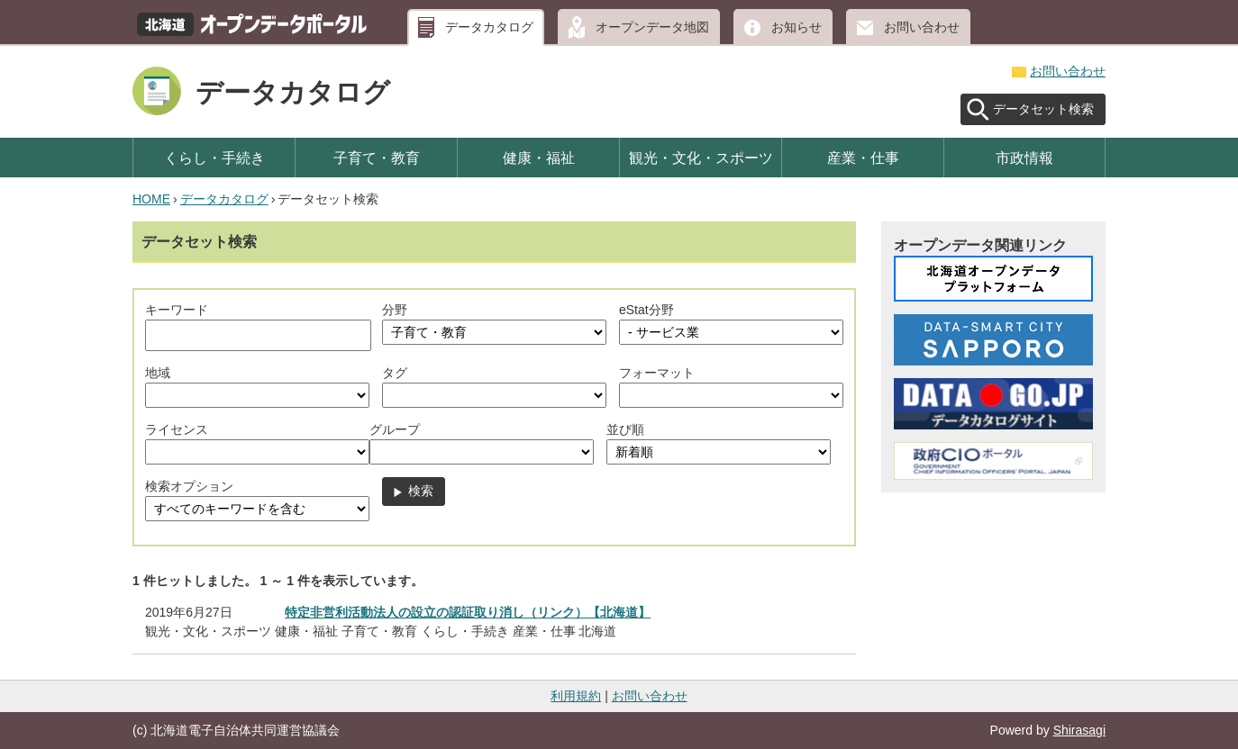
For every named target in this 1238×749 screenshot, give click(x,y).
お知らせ (796, 27)
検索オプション (189, 486)
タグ (394, 372)
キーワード (176, 309)
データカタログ (489, 27)
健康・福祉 (539, 157)
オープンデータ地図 (652, 27)
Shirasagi (1079, 730)
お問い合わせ (922, 27)
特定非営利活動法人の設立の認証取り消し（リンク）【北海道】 (468, 612)
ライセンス (176, 429)
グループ (394, 429)
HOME (151, 199)
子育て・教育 (376, 157)
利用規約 (576, 696)
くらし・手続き (214, 157)
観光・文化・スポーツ (701, 157)
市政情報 (1024, 157)
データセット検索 (1043, 109)
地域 (157, 372)
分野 (394, 309)
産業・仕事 (863, 157)
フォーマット (657, 372)
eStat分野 (646, 309)
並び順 (625, 429)
